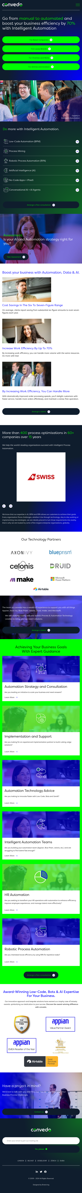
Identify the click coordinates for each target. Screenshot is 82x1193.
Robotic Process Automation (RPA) (27, 160)
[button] (41, 141)
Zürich (53, 1161)
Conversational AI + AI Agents (24, 189)
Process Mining (17, 151)
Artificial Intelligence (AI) (22, 170)
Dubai (62, 1161)
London (21, 1161)
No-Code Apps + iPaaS (21, 180)
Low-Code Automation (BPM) (24, 141)
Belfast (31, 1161)
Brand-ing (45, 1185)
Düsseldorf (42, 1161)
